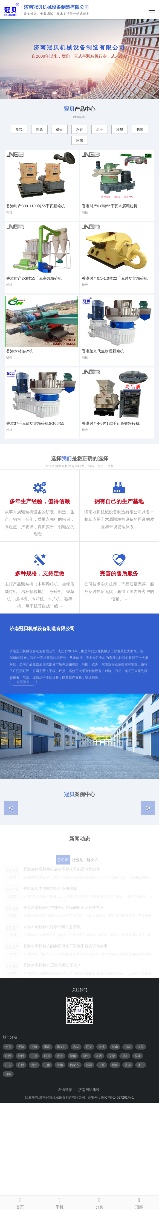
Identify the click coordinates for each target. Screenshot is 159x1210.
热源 (39, 129)
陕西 (21, 1162)
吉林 (76, 1153)
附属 (79, 140)
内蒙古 (74, 1172)
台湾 (8, 1181)
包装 (140, 129)
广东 (8, 1172)
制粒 (19, 129)
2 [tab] (81, 94)
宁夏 (102, 1172)
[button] (11, 862)
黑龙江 (61, 1153)
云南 (47, 1172)
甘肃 (34, 1162)
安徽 (112, 1162)
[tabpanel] (79, 59)
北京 (8, 1153)
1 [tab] (78, 94)
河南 (115, 1153)
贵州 (34, 1172)
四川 (47, 1162)
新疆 (89, 1172)
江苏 (141, 1153)
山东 (128, 1153)
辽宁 (89, 1153)
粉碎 (79, 129)
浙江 (125, 1162)
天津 (21, 1153)
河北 (102, 1153)
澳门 (141, 1172)
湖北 (86, 1162)
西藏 (115, 1172)
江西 (99, 1162)
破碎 (59, 129)
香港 (128, 1172)
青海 (60, 1162)
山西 (8, 1162)
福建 (138, 1162)
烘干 (99, 129)
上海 (34, 1153)
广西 (21, 1172)
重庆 (47, 1153)
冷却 (119, 129)
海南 (60, 1172)
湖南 (73, 1162)
